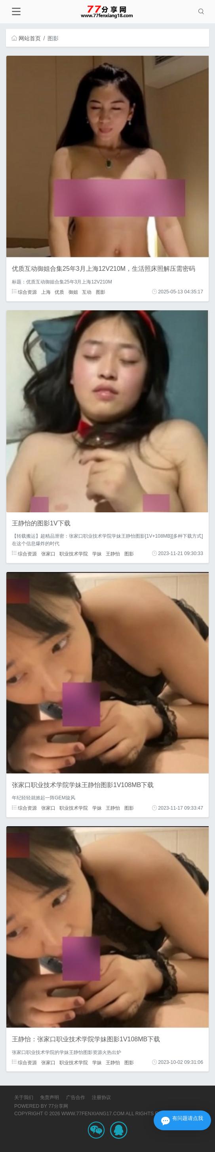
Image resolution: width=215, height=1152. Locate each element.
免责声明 (49, 1097)
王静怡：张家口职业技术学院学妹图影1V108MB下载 (86, 1039)
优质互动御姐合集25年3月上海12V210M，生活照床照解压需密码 (103, 268)
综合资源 (24, 292)
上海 (46, 292)
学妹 (97, 553)
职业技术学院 (73, 553)
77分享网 (58, 1106)
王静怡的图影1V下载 (41, 523)
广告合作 (75, 1097)
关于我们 (23, 1097)
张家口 (48, 553)
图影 (100, 292)
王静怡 (113, 553)
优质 (59, 292)
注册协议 (101, 1097)
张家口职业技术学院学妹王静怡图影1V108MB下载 (83, 785)
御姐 (73, 292)
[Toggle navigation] (16, 11)
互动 (86, 292)
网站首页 (26, 38)
